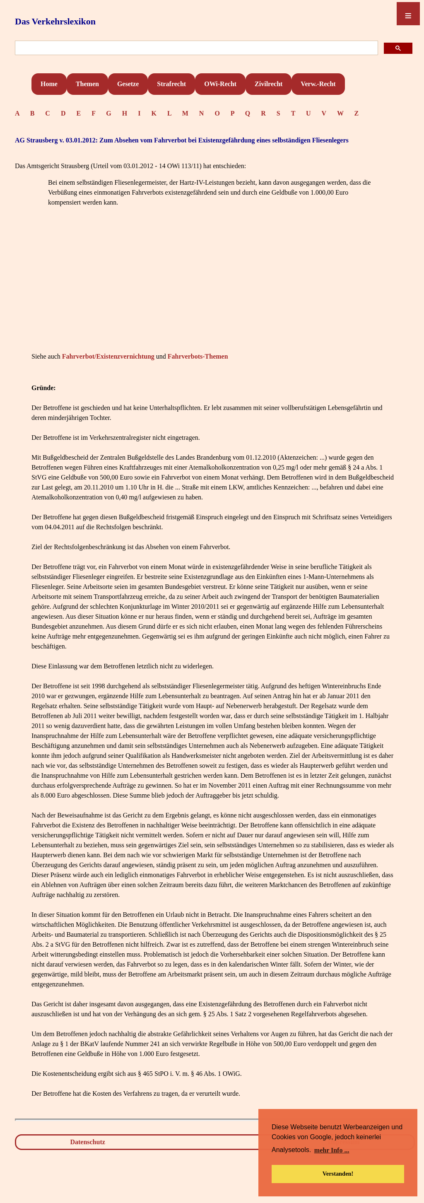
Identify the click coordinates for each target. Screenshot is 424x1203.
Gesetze (128, 83)
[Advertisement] (213, 292)
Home (49, 83)
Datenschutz (87, 1141)
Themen (87, 83)
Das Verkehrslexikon (55, 21)
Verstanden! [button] (338, 1173)
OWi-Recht (220, 83)
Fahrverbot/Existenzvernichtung (108, 356)
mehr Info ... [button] (331, 1150)
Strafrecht (171, 83)
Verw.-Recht (318, 83)
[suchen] (195, 48)
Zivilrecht (268, 83)
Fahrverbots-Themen (198, 356)
